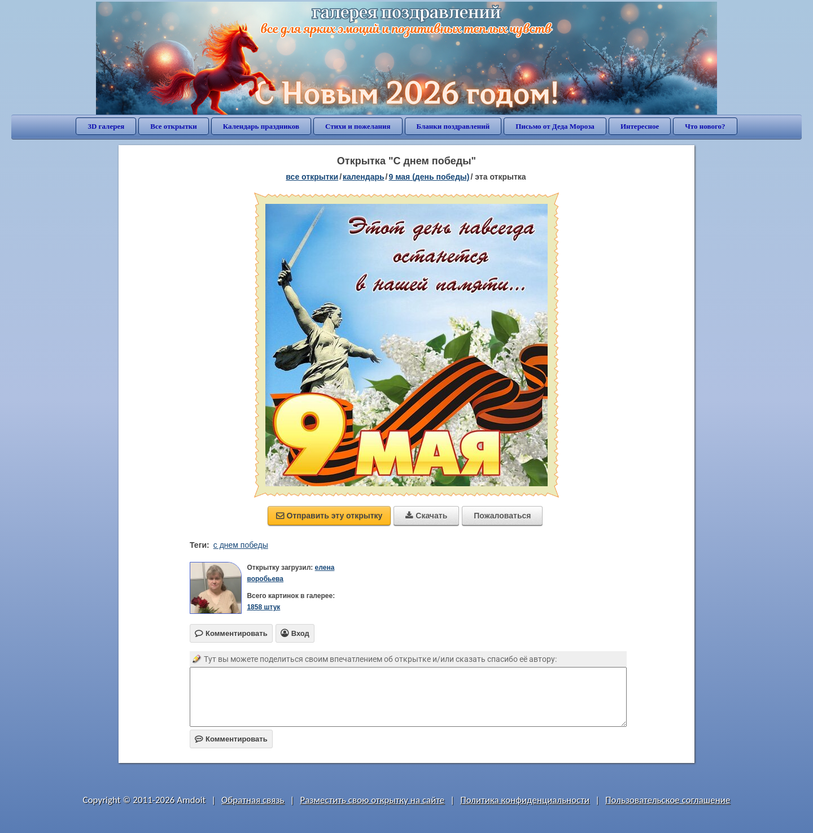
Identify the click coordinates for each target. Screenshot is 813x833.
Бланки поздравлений (453, 126)
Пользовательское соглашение (667, 800)
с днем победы (240, 544)
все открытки (312, 176)
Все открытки (173, 126)
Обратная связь (253, 800)
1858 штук (263, 607)
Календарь (363, 176)
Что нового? (705, 126)
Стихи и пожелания (358, 126)
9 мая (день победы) (428, 176)
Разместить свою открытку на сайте (372, 800)
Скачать (426, 515)
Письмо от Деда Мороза (555, 126)
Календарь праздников (261, 126)
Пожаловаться (502, 515)
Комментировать (231, 739)
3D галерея (106, 126)
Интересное (639, 126)
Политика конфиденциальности (524, 800)
